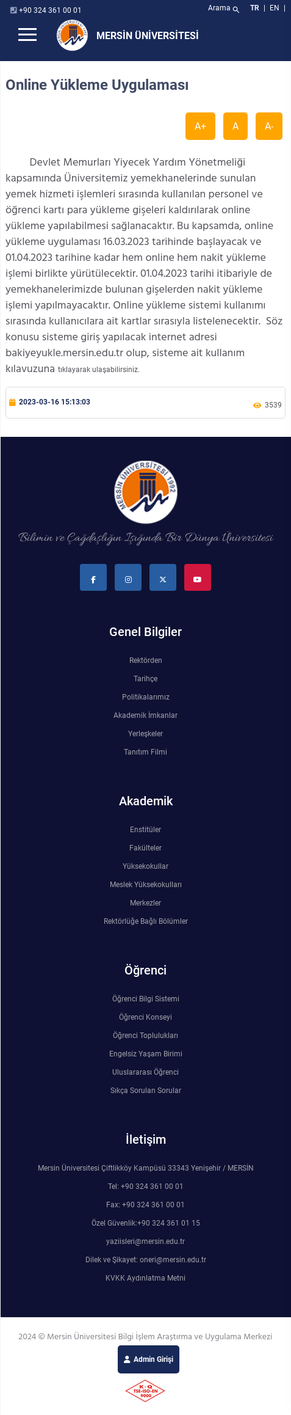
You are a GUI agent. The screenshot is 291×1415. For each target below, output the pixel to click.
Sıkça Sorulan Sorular (145, 1090)
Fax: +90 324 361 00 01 (145, 1205)
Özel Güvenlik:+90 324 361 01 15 (146, 1223)
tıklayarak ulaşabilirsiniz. (99, 369)
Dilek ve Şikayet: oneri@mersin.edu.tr (145, 1260)
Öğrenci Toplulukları (145, 1035)
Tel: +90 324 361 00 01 (146, 1186)
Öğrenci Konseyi (145, 1017)
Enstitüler (145, 829)
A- (269, 126)
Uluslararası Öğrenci (145, 1072)
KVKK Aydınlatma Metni (145, 1278)
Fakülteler (145, 848)
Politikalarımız (146, 697)
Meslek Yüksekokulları (146, 884)
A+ (200, 126)
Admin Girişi (153, 1359)
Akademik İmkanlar (145, 715)
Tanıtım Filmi (145, 752)
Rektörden (145, 660)
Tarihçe (145, 679)
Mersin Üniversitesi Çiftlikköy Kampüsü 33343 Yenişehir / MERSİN (146, 1168)
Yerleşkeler (145, 733)
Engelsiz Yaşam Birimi (145, 1054)
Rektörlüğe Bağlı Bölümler (146, 921)
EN (275, 8)
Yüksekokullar (145, 866)
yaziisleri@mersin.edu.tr (145, 1241)
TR (254, 8)
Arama (225, 9)
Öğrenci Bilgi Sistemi (145, 999)
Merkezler (145, 903)
